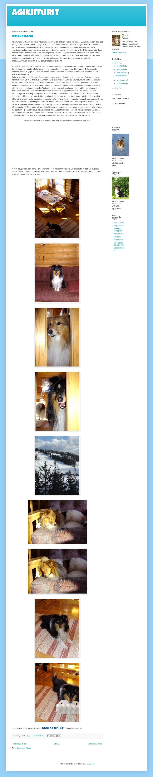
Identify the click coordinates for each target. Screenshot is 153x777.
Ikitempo (117, 237)
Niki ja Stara (119, 234)
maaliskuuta (122, 73)
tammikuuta (121, 84)
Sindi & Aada (119, 223)
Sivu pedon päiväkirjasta (119, 244)
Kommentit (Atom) (23, 748)
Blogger (92, 764)
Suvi (126, 35)
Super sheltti (119, 226)
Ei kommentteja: (38, 736)
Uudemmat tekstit (19, 744)
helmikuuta (121, 80)
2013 (117, 63)
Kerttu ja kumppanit (118, 230)
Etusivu (57, 744)
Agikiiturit (36, 13)
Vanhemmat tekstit (95, 744)
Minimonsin (118, 240)
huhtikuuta (121, 69)
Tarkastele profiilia (119, 52)
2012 (117, 88)
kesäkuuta (121, 66)
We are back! (22, 36)
